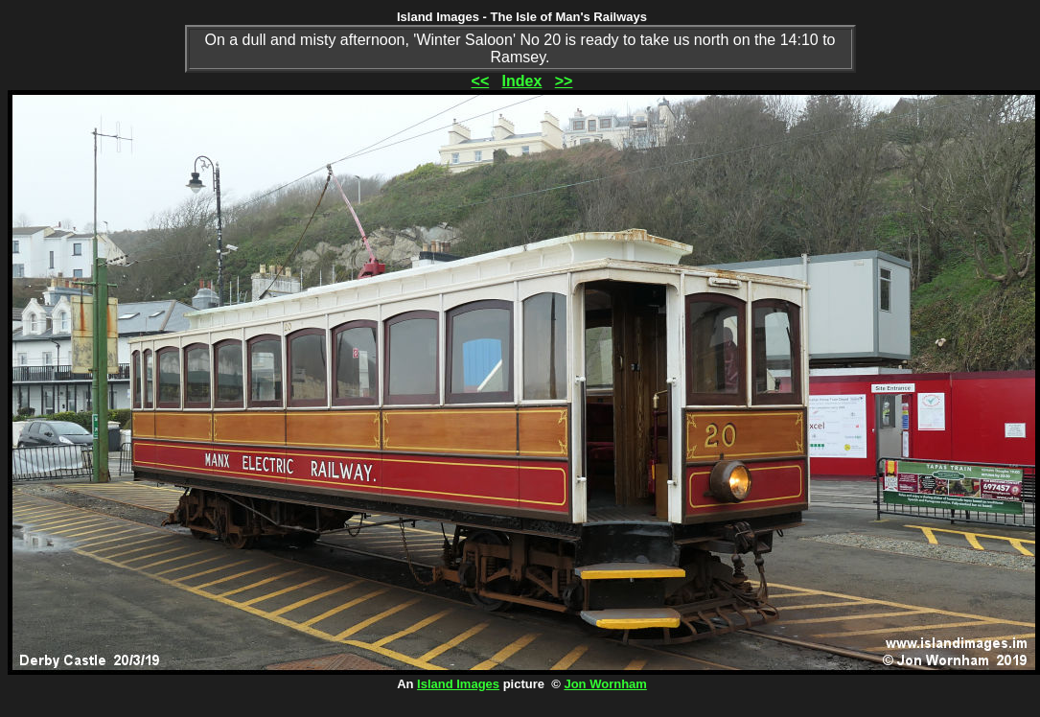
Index (522, 81)
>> (564, 81)
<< (481, 81)
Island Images (458, 684)
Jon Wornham (605, 684)
